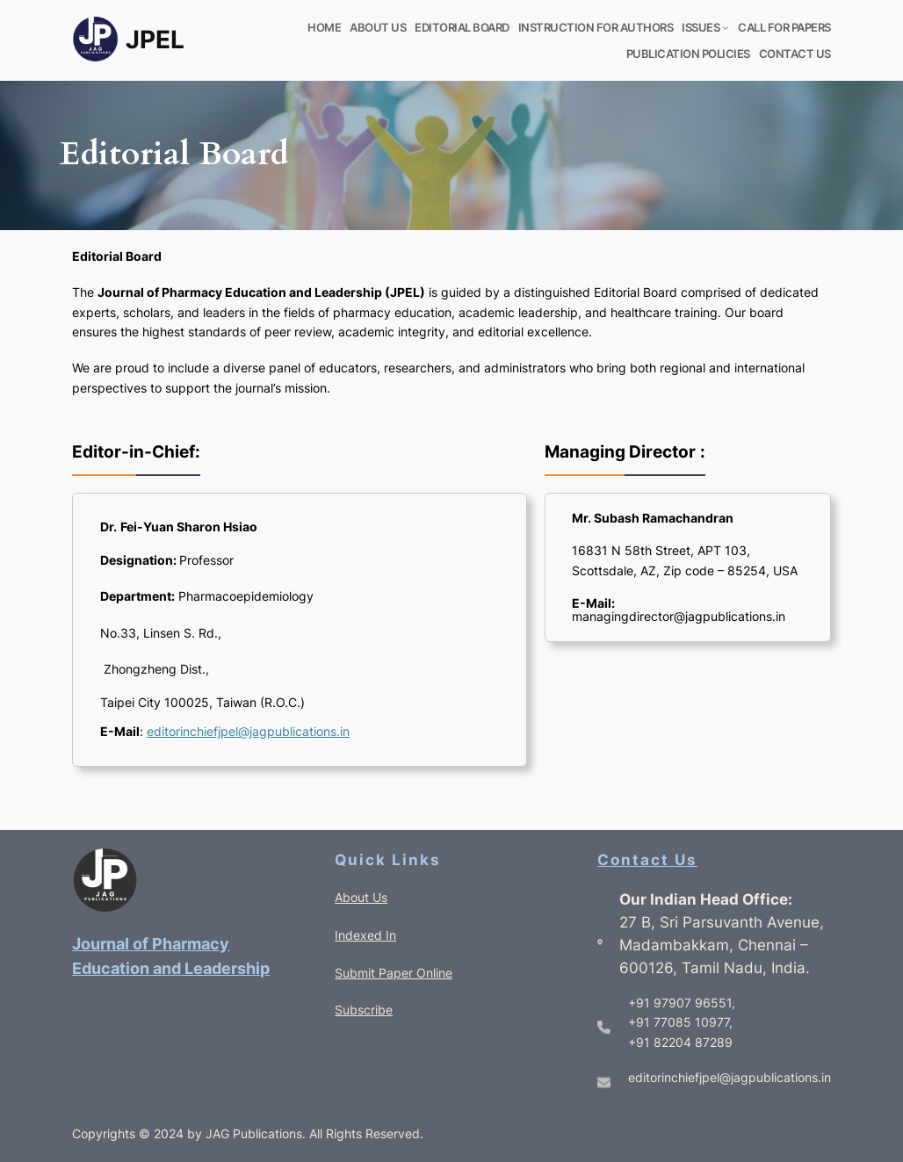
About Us (361, 897)
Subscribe (364, 1009)
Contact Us (647, 860)
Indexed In (365, 934)
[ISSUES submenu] (725, 27)
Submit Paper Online (393, 972)
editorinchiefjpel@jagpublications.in (248, 731)
